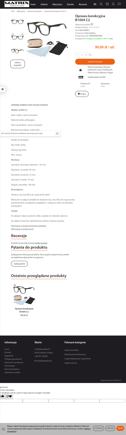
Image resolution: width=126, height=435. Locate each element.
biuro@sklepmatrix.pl (43, 362)
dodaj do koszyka (95, 62)
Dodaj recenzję (41, 243)
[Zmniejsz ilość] (86, 55)
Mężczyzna (57, 4)
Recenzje (19, 236)
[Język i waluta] (119, 4)
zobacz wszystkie (18, 64)
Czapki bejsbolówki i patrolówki (77, 359)
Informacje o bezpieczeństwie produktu (28, 226)
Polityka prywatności (13, 360)
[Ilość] (81, 55)
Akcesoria (83, 4)
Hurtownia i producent (14, 363)
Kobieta (44, 4)
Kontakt (8, 353)
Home (33, 4)
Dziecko (70, 4)
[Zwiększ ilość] (77, 55)
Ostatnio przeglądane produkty (39, 276)
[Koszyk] (107, 4)
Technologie (10, 367)
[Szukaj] (101, 4)
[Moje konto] (113, 4)
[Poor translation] (9, 397)
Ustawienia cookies (12, 373)
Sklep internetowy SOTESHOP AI (111, 381)
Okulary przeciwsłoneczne (75, 355)
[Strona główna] (17, 4)
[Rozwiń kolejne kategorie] (95, 4)
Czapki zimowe (70, 364)
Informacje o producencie (22, 229)
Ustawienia (98, 428)
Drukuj (82, 94)
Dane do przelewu (12, 370)
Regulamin (9, 356)
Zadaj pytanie (19, 264)
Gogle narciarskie (71, 351)
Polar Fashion (90, 33)
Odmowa (110, 428)
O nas (7, 350)
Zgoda (120, 428)
